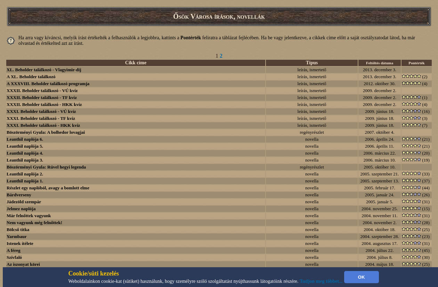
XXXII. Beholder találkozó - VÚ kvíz (42, 90)
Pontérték (416, 63)
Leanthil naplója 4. (25, 153)
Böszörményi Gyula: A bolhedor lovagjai (46, 132)
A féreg (14, 250)
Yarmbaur (17, 236)
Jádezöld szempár (24, 201)
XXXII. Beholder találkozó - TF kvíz (42, 97)
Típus (312, 62)
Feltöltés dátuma (380, 63)
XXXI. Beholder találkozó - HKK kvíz (43, 125)
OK (361, 277)
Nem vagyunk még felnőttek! (34, 222)
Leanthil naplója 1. (25, 180)
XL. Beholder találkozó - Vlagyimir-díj (44, 69)
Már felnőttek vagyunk (29, 215)
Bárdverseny (19, 194)
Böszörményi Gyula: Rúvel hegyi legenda (46, 167)
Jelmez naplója (21, 208)
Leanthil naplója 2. (25, 174)
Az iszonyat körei (23, 264)
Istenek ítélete (20, 243)
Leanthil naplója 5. (25, 146)
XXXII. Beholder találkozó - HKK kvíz (44, 104)
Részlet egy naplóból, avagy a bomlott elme (48, 187)
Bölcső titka (18, 229)
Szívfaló (14, 257)
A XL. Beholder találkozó (31, 76)
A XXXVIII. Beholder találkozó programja (48, 83)
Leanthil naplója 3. (25, 160)
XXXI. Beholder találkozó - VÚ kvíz (41, 111)
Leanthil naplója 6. (25, 139)
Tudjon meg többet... (321, 281)
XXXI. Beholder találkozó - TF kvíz (41, 118)
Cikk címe (135, 62)
